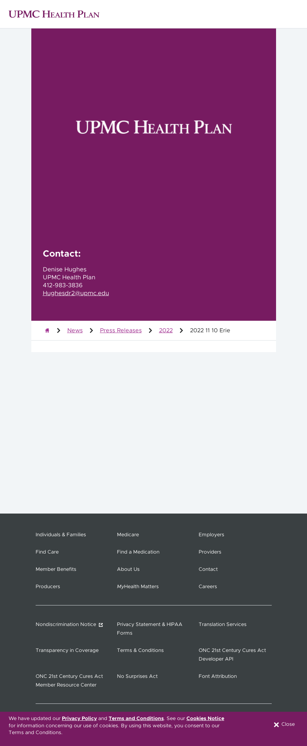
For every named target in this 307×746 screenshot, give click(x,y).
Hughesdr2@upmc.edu (76, 293)
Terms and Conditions (136, 718)
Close (284, 724)
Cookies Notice (205, 718)
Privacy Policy (79, 718)
